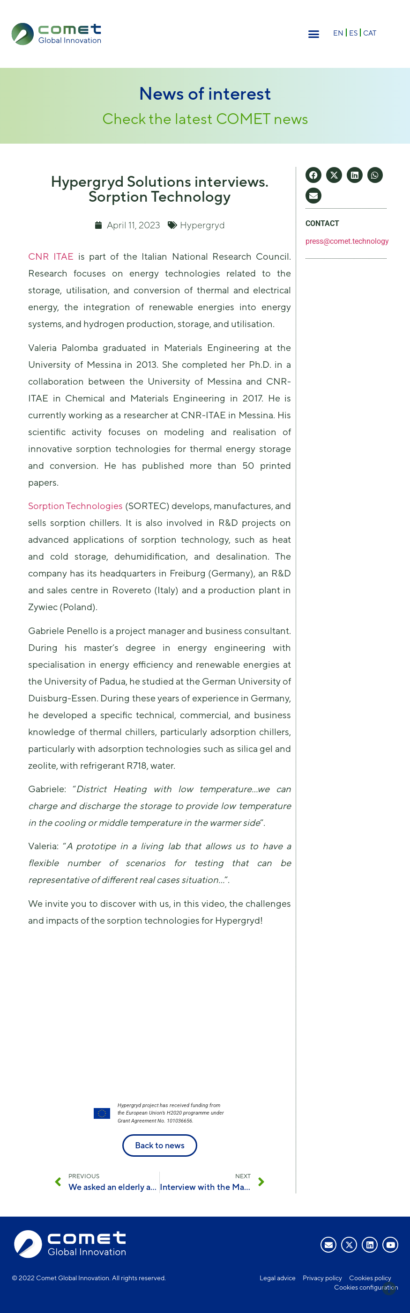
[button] (314, 34)
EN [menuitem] (338, 33)
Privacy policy (322, 1278)
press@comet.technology (347, 241)
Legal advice (278, 1278)
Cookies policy (370, 1278)
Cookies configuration (366, 1287)
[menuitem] (338, 32)
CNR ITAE (51, 256)
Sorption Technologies (75, 505)
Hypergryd (202, 224)
